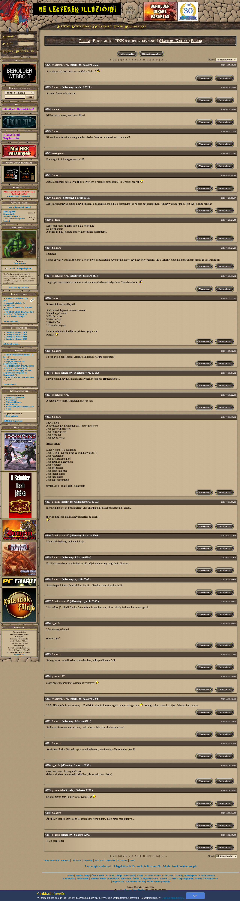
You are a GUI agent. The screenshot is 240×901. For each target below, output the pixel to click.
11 (144, 59)
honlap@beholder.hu (19, 634)
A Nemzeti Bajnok (14, 402)
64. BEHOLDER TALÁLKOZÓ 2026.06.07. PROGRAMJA (18, 313)
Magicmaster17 (60, 64)
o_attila (56, 219)
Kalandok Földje (114, 875)
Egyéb (196, 41)
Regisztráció (118, 881)
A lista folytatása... (11, 321)
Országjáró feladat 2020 (16, 339)
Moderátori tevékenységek (180, 866)
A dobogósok (11, 400)
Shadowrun (113, 878)
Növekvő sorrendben (151, 54)
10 (139, 59)
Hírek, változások (51, 860)
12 (148, 59)
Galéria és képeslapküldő (181, 878)
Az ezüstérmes (12, 404)
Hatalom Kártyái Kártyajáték (159, 875)
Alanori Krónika (98, 878)
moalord (57, 109)
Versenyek (99, 860)
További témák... (10, 384)
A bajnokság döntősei (15, 397)
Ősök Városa (19, 263)
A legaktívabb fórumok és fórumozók (137, 866)
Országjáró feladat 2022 (16, 337)
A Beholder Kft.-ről (135, 881)
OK (195, 895)
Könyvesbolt (82, 878)
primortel (57, 790)
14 (157, 59)
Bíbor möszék (12, 416)
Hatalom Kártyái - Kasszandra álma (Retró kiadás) (14, 218)
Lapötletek (10, 359)
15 (161, 59)
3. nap (8, 409)
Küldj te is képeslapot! (13, 421)
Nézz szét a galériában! (19, 287)
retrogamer (58, 153)
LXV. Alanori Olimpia (15, 316)
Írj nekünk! (19, 654)
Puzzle (139, 875)
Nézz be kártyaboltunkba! (19, 207)
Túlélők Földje (83, 875)
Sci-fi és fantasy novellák (206, 878)
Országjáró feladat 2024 (16, 332)
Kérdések (65, 860)
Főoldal (70, 875)
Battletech (126, 878)
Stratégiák (87, 860)
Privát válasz (224, 78)
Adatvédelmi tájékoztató (158, 881)
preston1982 (59, 676)
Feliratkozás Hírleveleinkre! (18, 109)
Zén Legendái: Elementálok (9, 212)
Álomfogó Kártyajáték (186, 875)
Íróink (136, 878)
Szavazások (122, 860)
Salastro (56, 87)
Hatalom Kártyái (174, 41)
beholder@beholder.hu (134, 890)
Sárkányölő (129, 875)
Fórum (84, 41)
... (166, 59)
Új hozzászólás (127, 54)
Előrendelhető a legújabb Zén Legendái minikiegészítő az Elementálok (17, 372)
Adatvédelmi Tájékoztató (11, 136)
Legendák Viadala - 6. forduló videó (14, 304)
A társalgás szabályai (97, 866)
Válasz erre (204, 78)
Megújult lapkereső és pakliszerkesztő (14, 362)
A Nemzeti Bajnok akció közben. (20, 406)
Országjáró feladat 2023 (16, 334)
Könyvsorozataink (149, 878)
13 (153, 59)
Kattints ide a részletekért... (19, 196)
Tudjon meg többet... (173, 897)
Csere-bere (76, 860)
